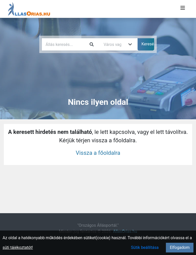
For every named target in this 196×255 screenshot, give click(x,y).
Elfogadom (180, 247)
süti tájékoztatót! (18, 247)
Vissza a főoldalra (98, 153)
